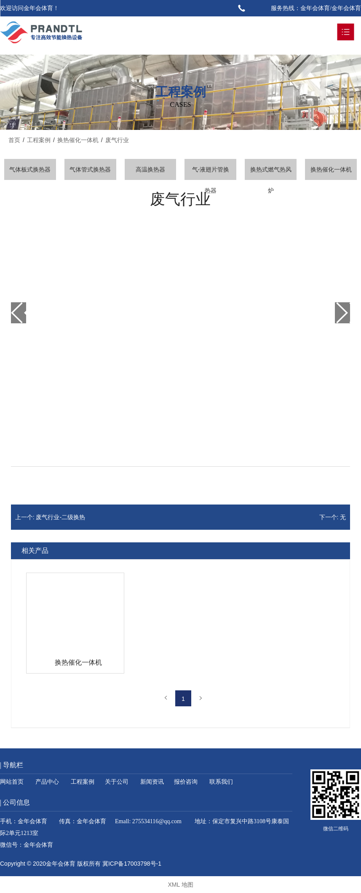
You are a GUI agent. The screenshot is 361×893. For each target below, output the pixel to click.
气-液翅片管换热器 (211, 173)
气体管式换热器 (90, 169)
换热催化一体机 (331, 169)
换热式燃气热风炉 (270, 173)
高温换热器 (150, 169)
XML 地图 (180, 884)
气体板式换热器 (30, 169)
